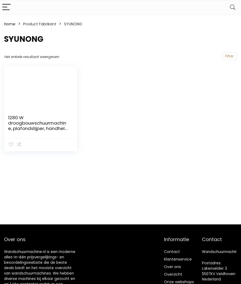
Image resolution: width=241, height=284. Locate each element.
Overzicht (173, 274)
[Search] (232, 7)
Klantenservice (178, 259)
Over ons (172, 266)
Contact (172, 251)
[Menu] (6, 7)
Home (9, 24)
